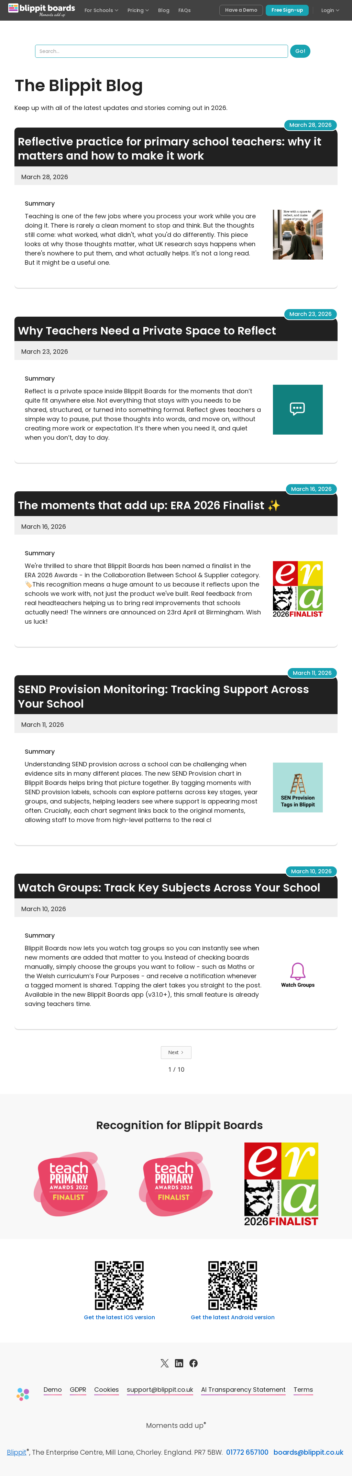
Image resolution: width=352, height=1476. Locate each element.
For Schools (102, 10)
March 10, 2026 (311, 871)
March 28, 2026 (310, 125)
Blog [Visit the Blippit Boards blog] (163, 10)
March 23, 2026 (310, 314)
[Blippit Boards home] (41, 10)
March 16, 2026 (311, 489)
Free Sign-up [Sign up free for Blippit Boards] (287, 10)
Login (330, 10)
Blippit (16, 1452)
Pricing (138, 10)
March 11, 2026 (312, 673)
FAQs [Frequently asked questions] (184, 10)
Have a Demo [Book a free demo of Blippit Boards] (241, 10)
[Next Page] (176, 1052)
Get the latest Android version (233, 1317)
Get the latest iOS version (119, 1317)
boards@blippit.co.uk (308, 1452)
